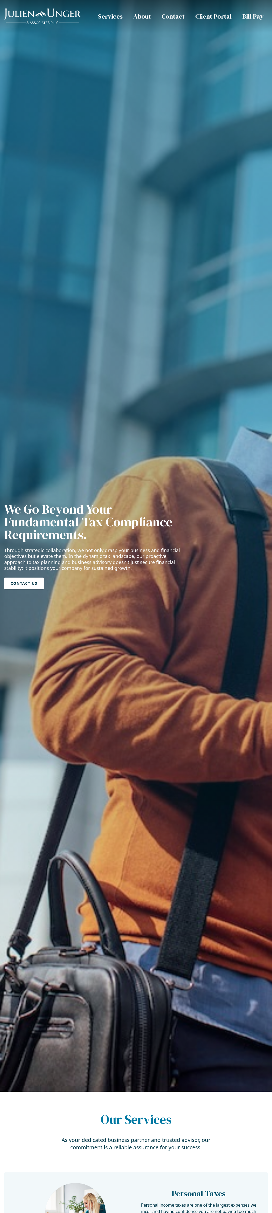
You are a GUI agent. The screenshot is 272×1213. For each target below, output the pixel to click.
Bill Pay (253, 16)
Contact (173, 16)
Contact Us (24, 583)
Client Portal (213, 16)
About (142, 16)
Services (110, 16)
